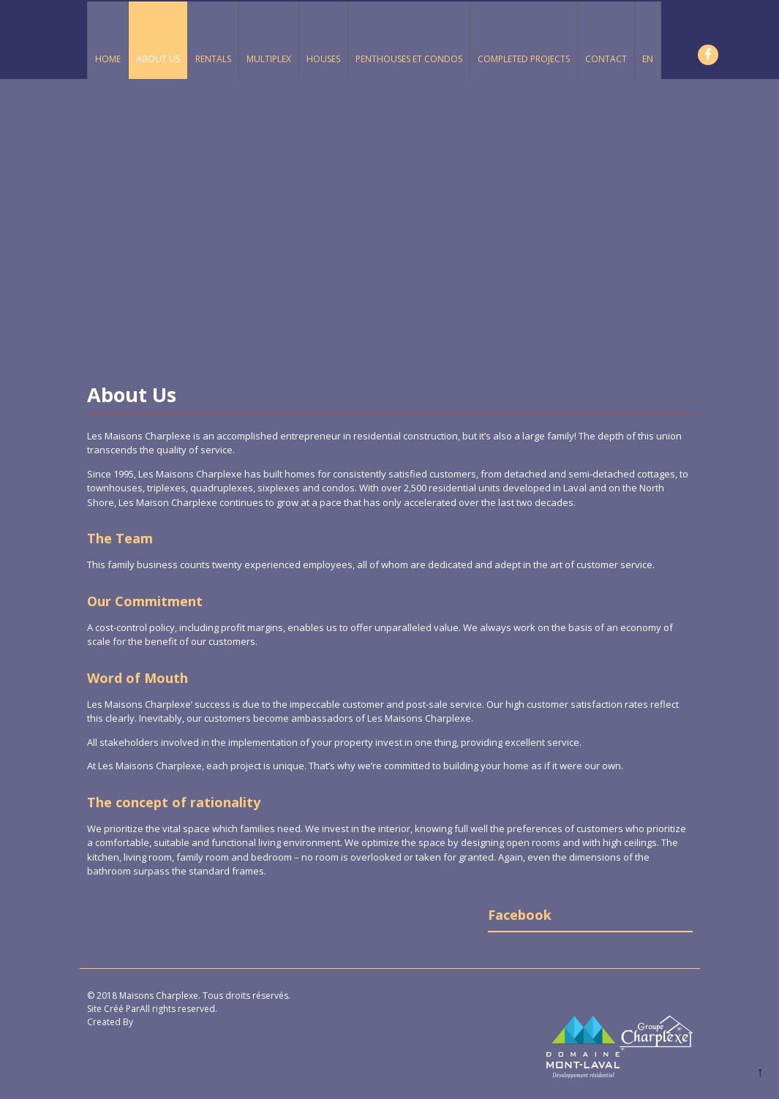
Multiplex (269, 59)
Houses (323, 59)
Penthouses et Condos (408, 59)
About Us (158, 59)
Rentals (213, 59)
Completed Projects (524, 59)
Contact (606, 59)
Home (108, 59)
